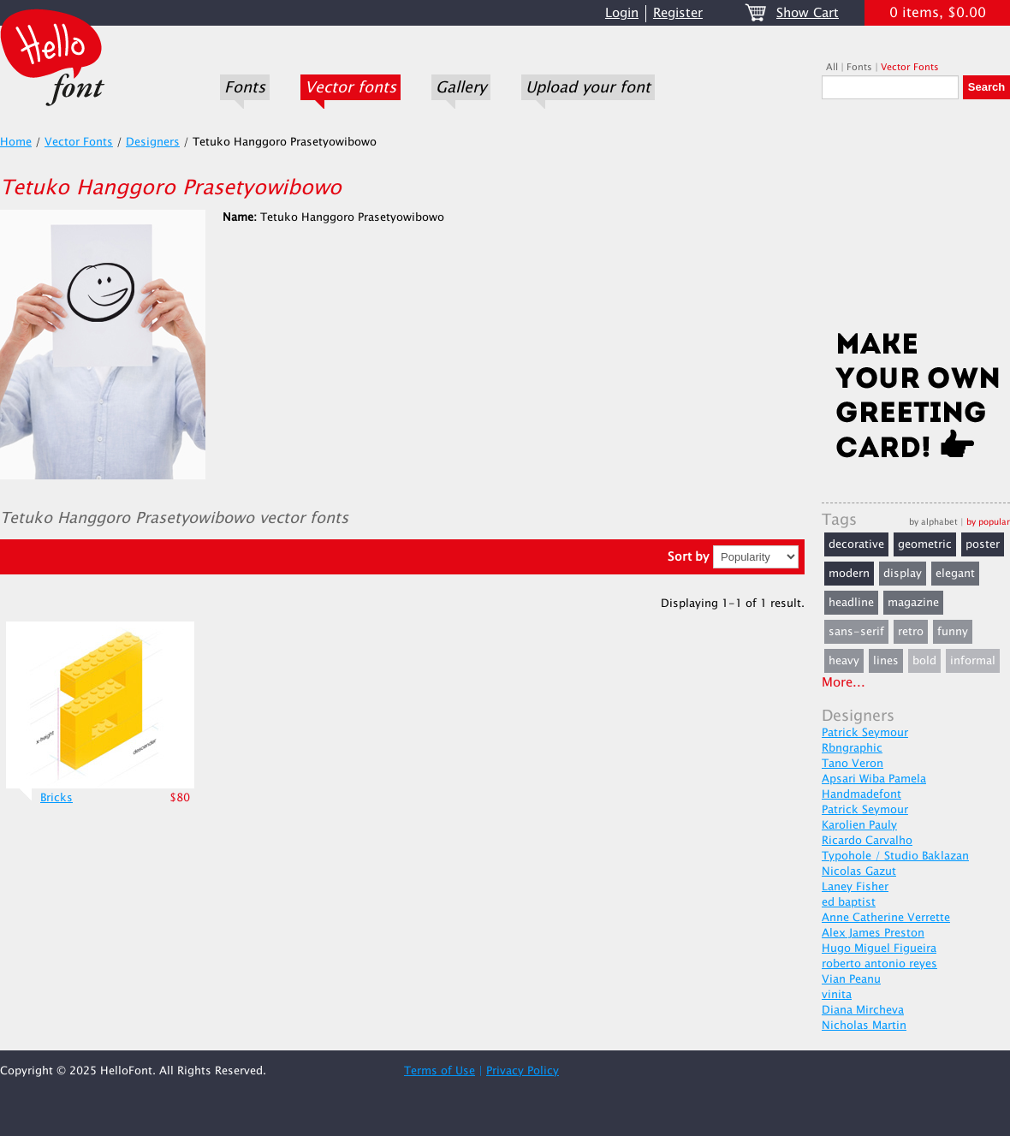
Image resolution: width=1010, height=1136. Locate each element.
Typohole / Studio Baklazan (895, 856)
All (832, 67)
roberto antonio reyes (879, 963)
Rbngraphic (852, 748)
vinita (837, 994)
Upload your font (588, 87)
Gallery (461, 87)
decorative (856, 544)
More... (843, 683)
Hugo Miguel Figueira (879, 948)
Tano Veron (852, 763)
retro (911, 631)
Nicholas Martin (864, 1025)
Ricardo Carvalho (867, 840)
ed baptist (849, 902)
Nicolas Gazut (859, 871)
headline (851, 602)
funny (952, 631)
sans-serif (856, 631)
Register (678, 13)
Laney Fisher (855, 886)
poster (982, 544)
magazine (913, 602)
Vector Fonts (910, 67)
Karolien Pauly (859, 825)
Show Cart (807, 13)
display (902, 573)
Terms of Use (439, 1070)
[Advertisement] (916, 220)
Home (16, 142)
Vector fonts (350, 87)
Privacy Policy (522, 1070)
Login (622, 13)
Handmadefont (861, 794)
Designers (153, 142)
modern (849, 573)
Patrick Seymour (865, 732)
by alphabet (933, 521)
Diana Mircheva (863, 1010)
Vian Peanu (851, 979)
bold (924, 660)
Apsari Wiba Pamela (874, 779)
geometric (925, 544)
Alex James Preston (873, 933)
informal (972, 660)
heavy (844, 660)
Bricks (56, 797)
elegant (955, 573)
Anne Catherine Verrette (886, 917)
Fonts (244, 87)
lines (886, 660)
